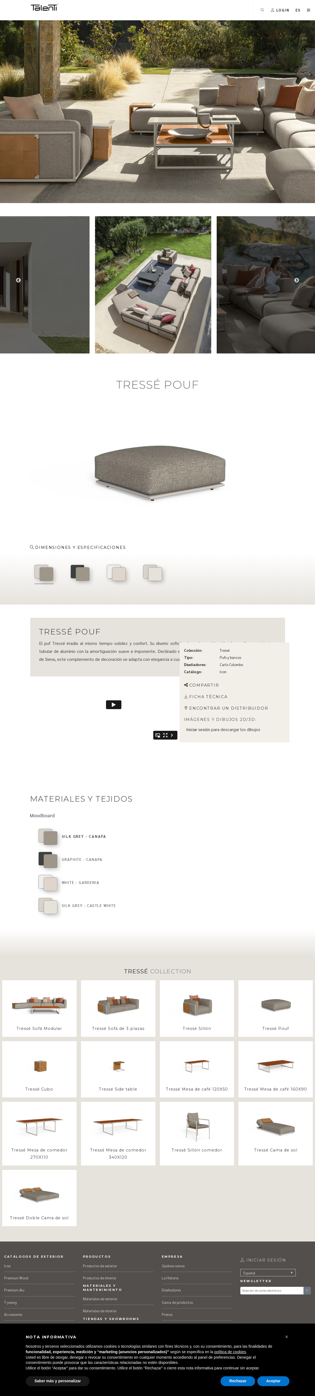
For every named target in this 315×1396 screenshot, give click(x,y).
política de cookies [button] (230, 1352)
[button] (286, 1336)
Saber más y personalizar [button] (58, 1381)
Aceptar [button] (273, 1381)
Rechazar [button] (237, 1381)
